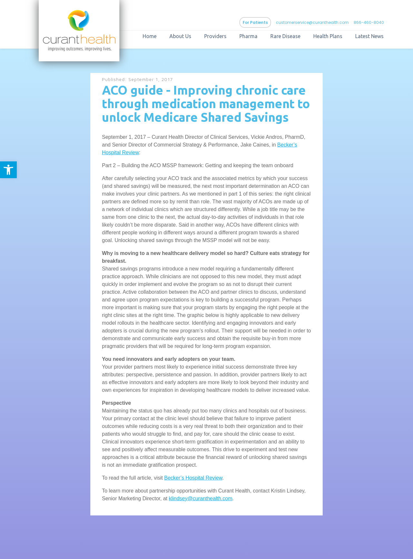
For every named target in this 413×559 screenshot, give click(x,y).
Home (149, 36)
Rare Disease (285, 36)
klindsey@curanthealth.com (200, 498)
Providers (215, 36)
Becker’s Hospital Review (193, 478)
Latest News (369, 36)
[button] (8, 169)
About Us (180, 36)
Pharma (248, 36)
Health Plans (327, 36)
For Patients (255, 22)
